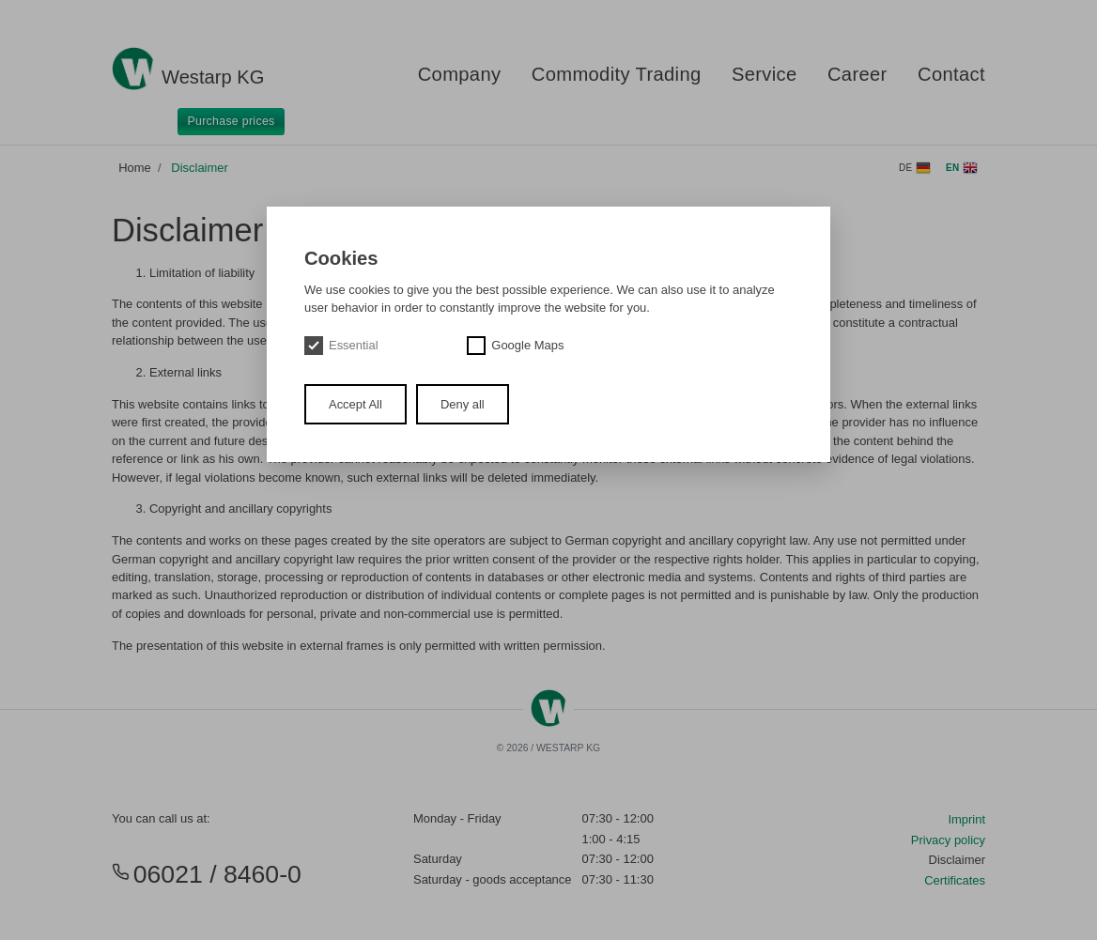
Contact (951, 74)
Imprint (966, 819)
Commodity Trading (617, 74)
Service (764, 74)
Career (857, 74)
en (962, 168)
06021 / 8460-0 (206, 874)
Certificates (954, 880)
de (915, 168)
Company (460, 74)
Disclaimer (199, 168)
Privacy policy (948, 840)
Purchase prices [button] (231, 121)
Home (134, 168)
